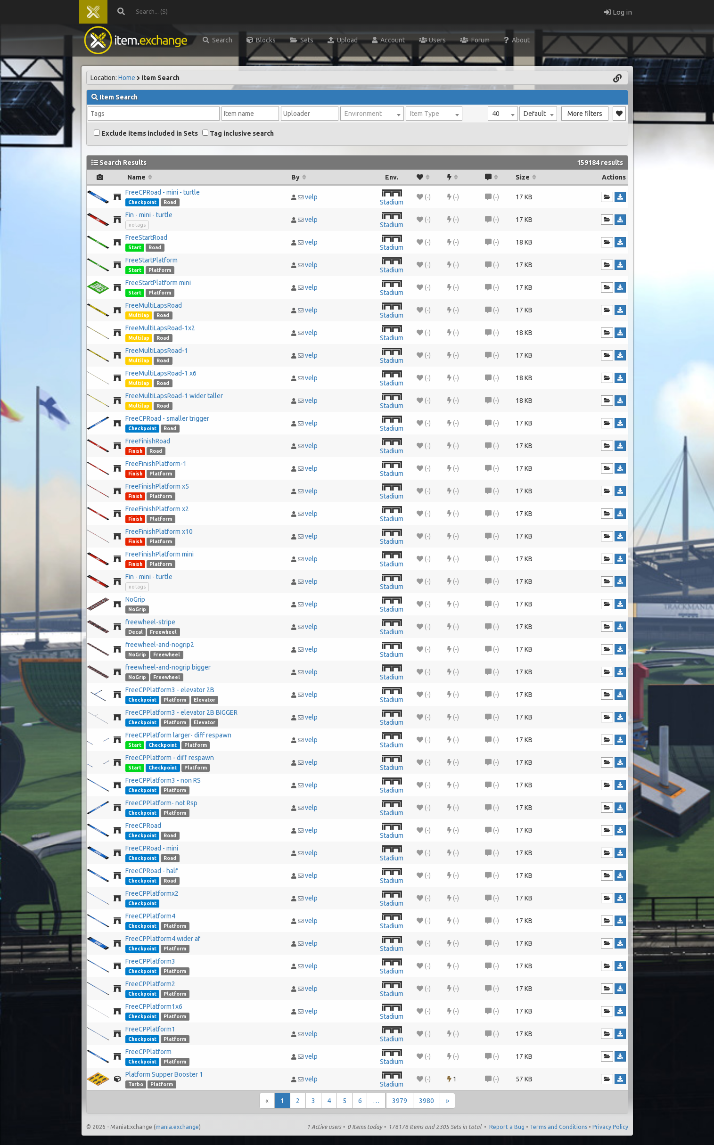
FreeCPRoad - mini (151, 848)
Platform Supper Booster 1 (164, 1074)
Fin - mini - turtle (148, 215)
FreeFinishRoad (147, 441)
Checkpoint (142, 202)
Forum (475, 40)
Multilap (138, 315)
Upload (343, 40)
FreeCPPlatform (148, 1051)
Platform (159, 270)
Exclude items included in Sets (146, 133)
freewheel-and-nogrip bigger (168, 667)
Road (170, 202)
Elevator (204, 700)
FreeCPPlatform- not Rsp (161, 803)
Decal (135, 632)
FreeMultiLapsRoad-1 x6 (161, 373)
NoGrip (135, 599)
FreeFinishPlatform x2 (157, 509)
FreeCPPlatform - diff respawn (169, 757)
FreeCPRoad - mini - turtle (162, 192)
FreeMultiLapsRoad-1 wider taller (174, 396)
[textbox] (372, 113)
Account (388, 40)
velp (311, 197)
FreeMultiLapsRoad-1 (156, 350)
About (517, 40)
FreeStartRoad (146, 237)
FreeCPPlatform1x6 (153, 1006)
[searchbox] (153, 113)
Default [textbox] (535, 113)
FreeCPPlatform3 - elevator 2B (169, 690)
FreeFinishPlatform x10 (159, 531)
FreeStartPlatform (151, 260)
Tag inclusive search (238, 133)
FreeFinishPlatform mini (159, 554)
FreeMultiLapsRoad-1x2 (160, 328)
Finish (135, 451)
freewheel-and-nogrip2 (159, 644)
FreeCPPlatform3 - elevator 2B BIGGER (181, 712)
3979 (399, 1100)
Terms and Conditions (558, 1127)
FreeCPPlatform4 (150, 916)
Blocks (261, 40)
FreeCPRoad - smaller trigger (167, 418)
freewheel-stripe (150, 622)
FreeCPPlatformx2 (152, 893)
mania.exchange (177, 1127)
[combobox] (503, 113)
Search (217, 40)
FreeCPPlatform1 (150, 1029)
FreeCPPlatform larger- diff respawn (178, 735)
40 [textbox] (496, 113)
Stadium (391, 202)
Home (126, 78)
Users (432, 40)
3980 (426, 1100)
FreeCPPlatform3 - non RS (163, 780)
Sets (301, 40)
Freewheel (163, 632)
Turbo (135, 1084)
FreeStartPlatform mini (158, 282)
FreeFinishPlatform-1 (156, 463)
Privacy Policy (610, 1127)
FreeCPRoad (143, 825)
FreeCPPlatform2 (150, 984)
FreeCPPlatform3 (150, 961)
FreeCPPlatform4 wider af (162, 938)
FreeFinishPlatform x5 (157, 486)
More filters (584, 113)
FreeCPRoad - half (151, 871)
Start (134, 247)
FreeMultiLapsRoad (153, 305)
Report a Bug (507, 1127)
